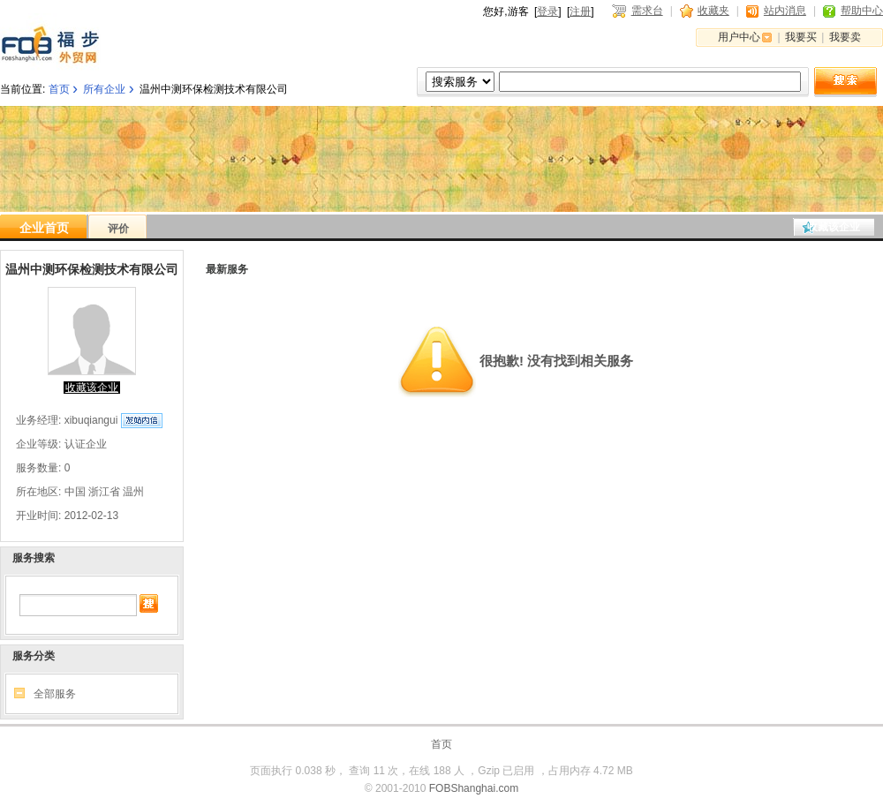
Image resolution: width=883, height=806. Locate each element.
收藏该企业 (833, 227)
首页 (59, 89)
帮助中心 (862, 10)
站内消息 (785, 10)
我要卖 (845, 37)
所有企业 (104, 89)
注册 (580, 11)
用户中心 (739, 37)
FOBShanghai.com (473, 788)
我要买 (801, 37)
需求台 (647, 10)
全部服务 (55, 694)
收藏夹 (713, 10)
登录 (547, 11)
